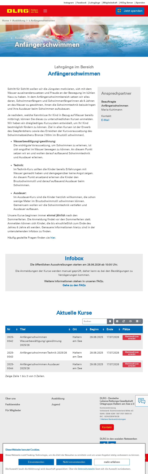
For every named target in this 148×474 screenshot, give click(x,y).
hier (52, 237)
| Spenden (140, 2)
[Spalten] (138, 321)
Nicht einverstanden (74, 462)
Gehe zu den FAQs (74, 285)
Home (5, 20)
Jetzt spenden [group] (130, 11)
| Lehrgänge (94, 2)
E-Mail (105, 120)
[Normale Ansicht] (130, 321)
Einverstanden (36, 462)
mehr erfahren (112, 462)
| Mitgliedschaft (109, 2)
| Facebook (81, 2)
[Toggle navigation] (45, 11)
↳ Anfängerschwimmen (42, 20)
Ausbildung (18, 20)
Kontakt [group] (107, 427)
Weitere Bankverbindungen (113, 419)
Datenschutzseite (86, 469)
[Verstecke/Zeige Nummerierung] (117, 321)
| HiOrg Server (126, 2)
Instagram (69, 2)
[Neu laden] (123, 321)
